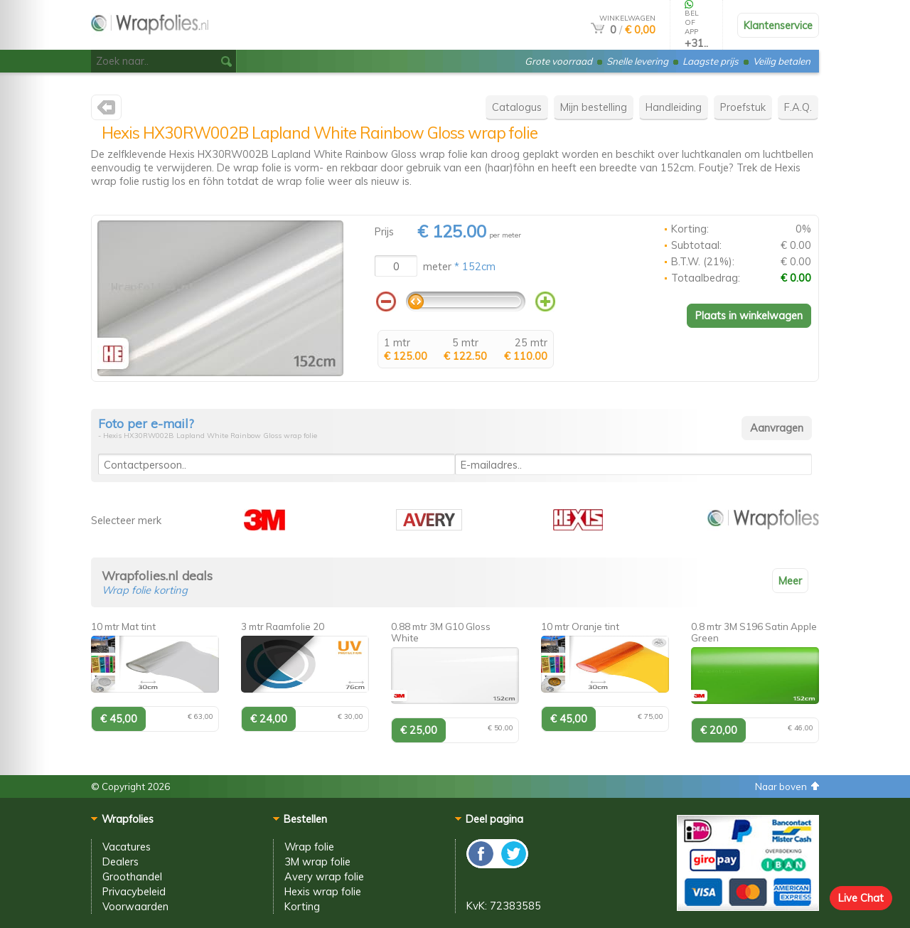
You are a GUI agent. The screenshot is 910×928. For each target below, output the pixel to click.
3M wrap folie (317, 861)
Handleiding (674, 107)
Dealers (120, 861)
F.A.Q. (798, 107)
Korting (302, 906)
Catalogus (517, 107)
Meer (790, 580)
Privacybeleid (134, 891)
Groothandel (132, 876)
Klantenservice (778, 25)
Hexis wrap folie (322, 891)
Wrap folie (309, 846)
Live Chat (861, 898)
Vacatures (126, 846)
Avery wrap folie (324, 876)
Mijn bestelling (593, 107)
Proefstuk (743, 107)
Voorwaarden (135, 906)
